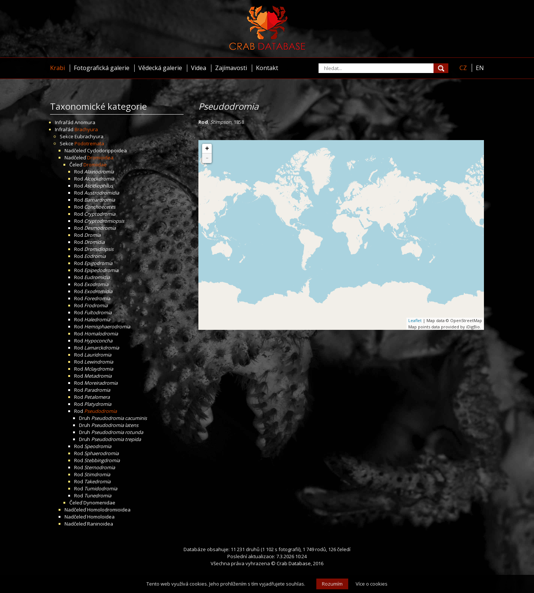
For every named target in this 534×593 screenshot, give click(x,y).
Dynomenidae (99, 502)
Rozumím (332, 583)
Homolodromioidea (109, 509)
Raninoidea (100, 523)
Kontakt (267, 68)
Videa (198, 68)
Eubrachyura (89, 136)
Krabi (57, 68)
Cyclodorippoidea (107, 150)
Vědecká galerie (160, 68)
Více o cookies (372, 583)
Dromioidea (100, 157)
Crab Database (294, 563)
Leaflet (415, 320)
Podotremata (89, 143)
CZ (463, 68)
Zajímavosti (231, 68)
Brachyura (86, 129)
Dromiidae (95, 164)
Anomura (85, 122)
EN (480, 68)
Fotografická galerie (101, 68)
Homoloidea (101, 516)
